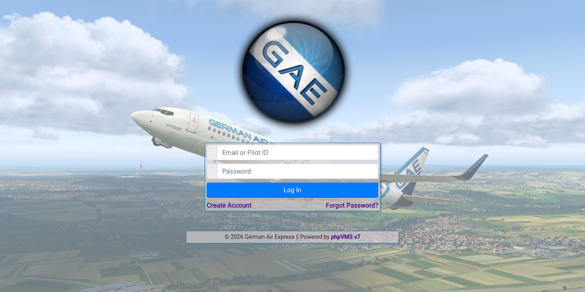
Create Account (229, 205)
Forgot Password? (352, 205)
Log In (293, 190)
